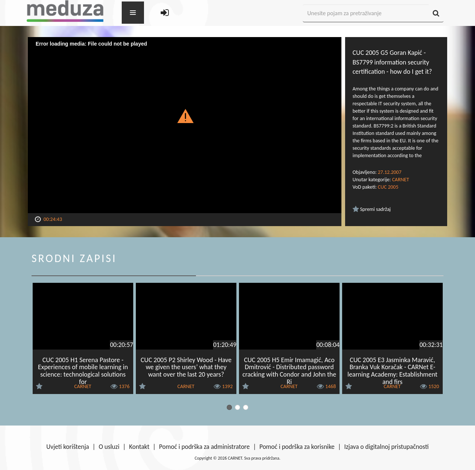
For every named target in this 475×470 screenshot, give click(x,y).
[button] (184, 116)
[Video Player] (184, 125)
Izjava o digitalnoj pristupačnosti (386, 447)
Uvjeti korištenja (67, 447)
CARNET (400, 179)
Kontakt (139, 447)
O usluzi (109, 447)
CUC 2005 (388, 187)
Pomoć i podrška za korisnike (297, 447)
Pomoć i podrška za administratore (204, 447)
